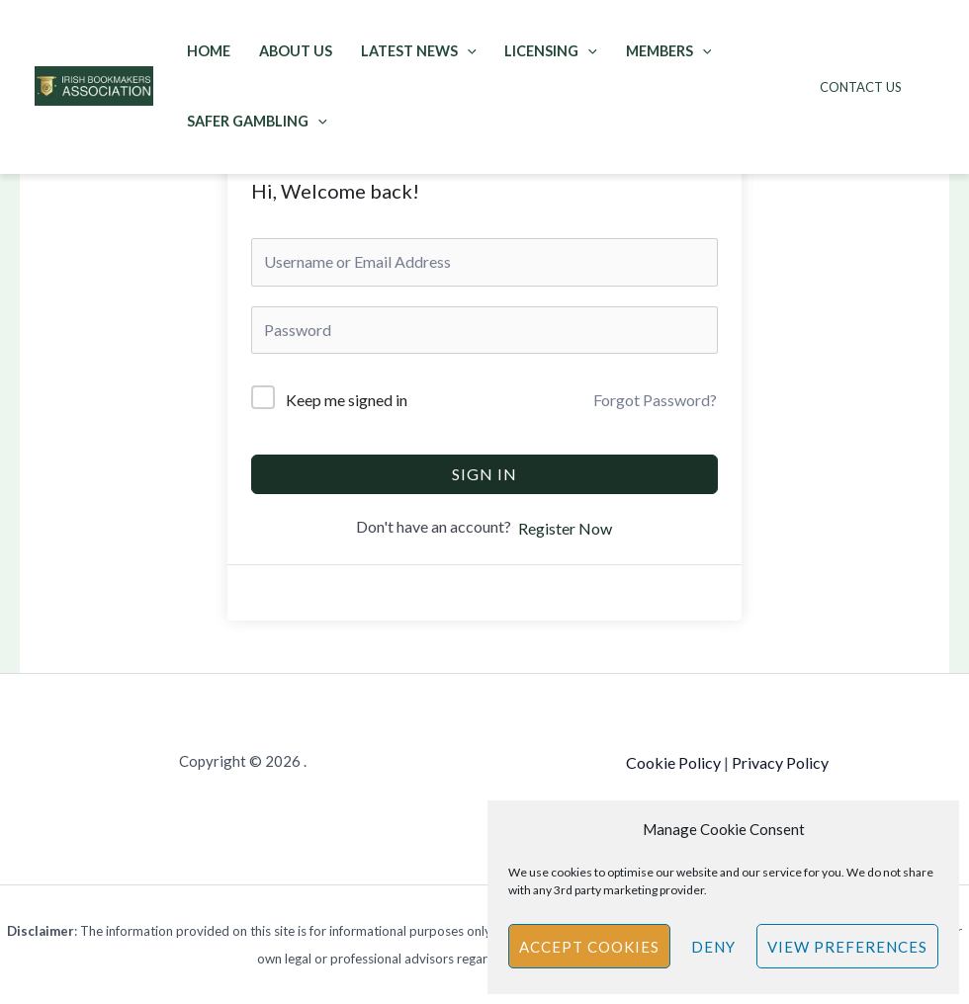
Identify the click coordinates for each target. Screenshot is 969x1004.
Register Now (565, 528)
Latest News (419, 50)
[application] (467, 50)
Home (208, 50)
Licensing (550, 50)
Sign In (484, 473)
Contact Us (861, 87)
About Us (295, 50)
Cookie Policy (673, 762)
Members (669, 50)
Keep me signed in (346, 399)
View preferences (847, 947)
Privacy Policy (780, 762)
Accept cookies (589, 947)
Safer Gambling (257, 121)
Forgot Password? (655, 399)
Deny (713, 947)
